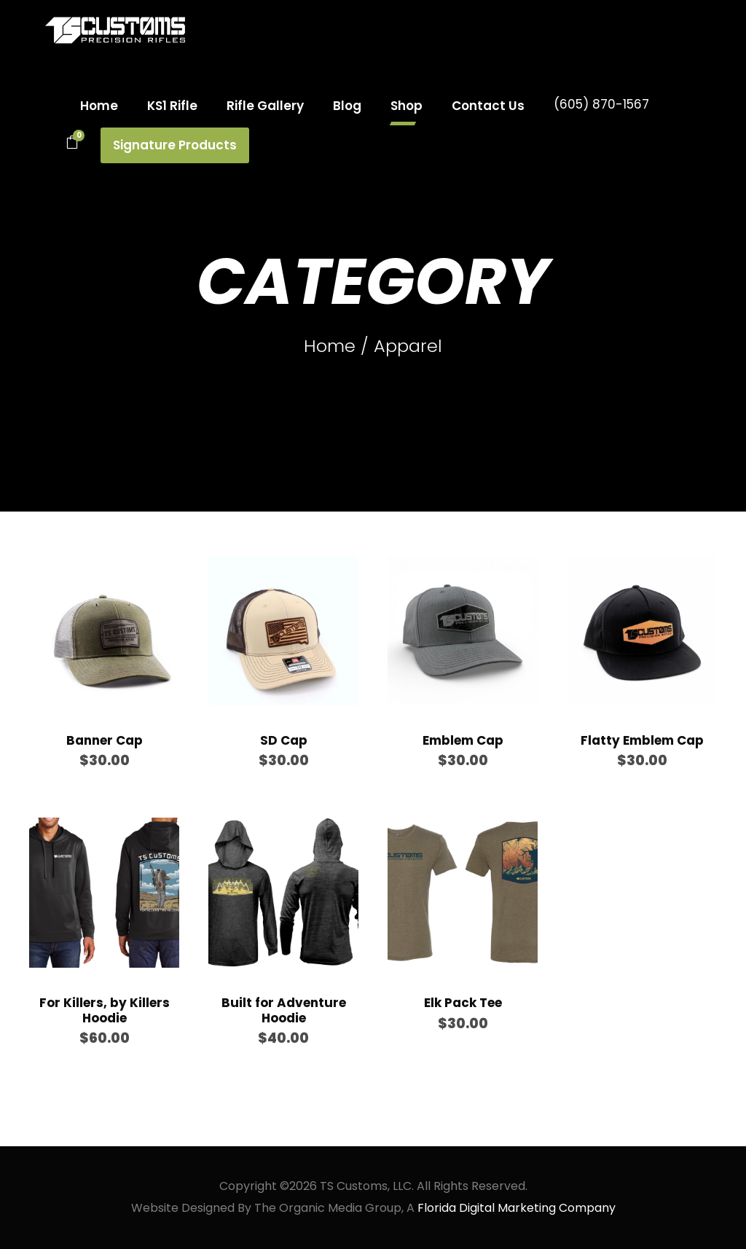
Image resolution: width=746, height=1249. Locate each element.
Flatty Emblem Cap (642, 740)
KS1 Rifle (172, 105)
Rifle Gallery (265, 105)
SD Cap (283, 740)
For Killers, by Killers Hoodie (104, 1010)
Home (99, 105)
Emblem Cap (463, 740)
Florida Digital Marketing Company (516, 1207)
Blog (347, 105)
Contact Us (488, 105)
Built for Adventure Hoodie (283, 1010)
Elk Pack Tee (463, 1002)
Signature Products (175, 145)
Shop (406, 105)
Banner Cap (104, 740)
